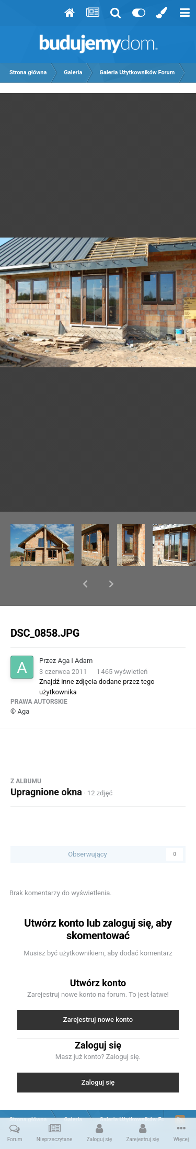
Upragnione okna (46, 764)
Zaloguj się (98, 1055)
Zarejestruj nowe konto (98, 992)
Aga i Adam (75, 633)
